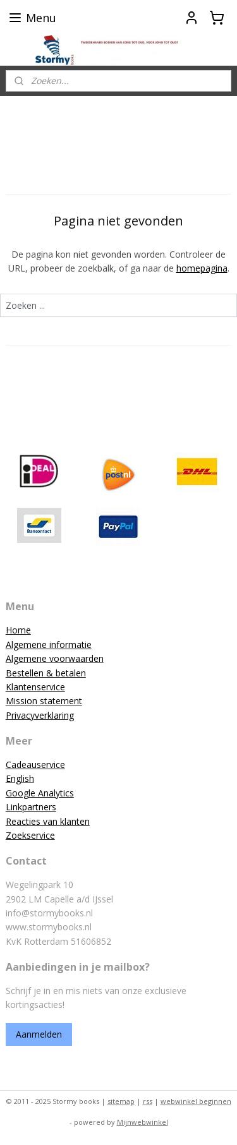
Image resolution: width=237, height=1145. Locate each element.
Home (18, 630)
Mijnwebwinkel (142, 1122)
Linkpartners (31, 807)
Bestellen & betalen (46, 673)
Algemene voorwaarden (55, 658)
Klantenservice (35, 687)
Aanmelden (39, 1034)
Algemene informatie (49, 644)
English (20, 778)
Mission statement (44, 701)
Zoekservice (30, 835)
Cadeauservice (35, 764)
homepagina (202, 268)
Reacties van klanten (48, 821)
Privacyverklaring (40, 715)
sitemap (121, 1101)
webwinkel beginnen (196, 1101)
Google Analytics (40, 793)
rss (147, 1101)
